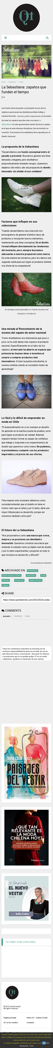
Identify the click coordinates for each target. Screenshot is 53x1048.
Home (3, 82)
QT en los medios (11, 1023)
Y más (31, 1046)
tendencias (12, 82)
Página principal (10, 1018)
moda (21, 82)
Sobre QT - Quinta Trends (37, 1018)
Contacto (30, 1023)
